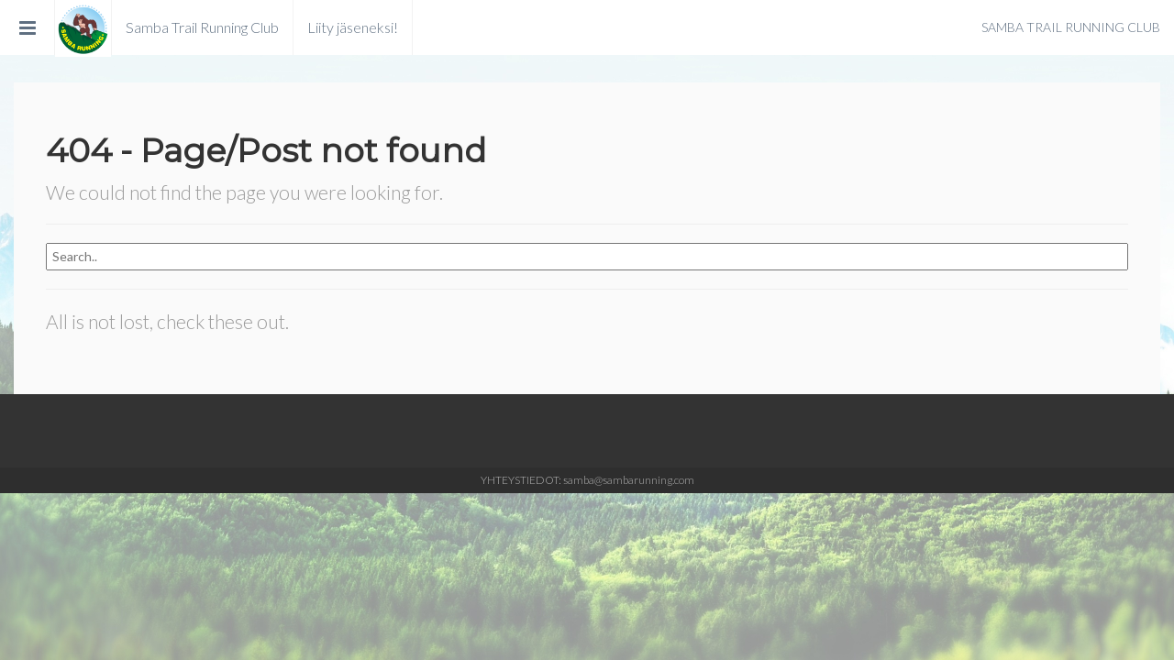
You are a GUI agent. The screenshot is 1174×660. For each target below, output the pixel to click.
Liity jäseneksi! (352, 27)
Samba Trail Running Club (202, 27)
